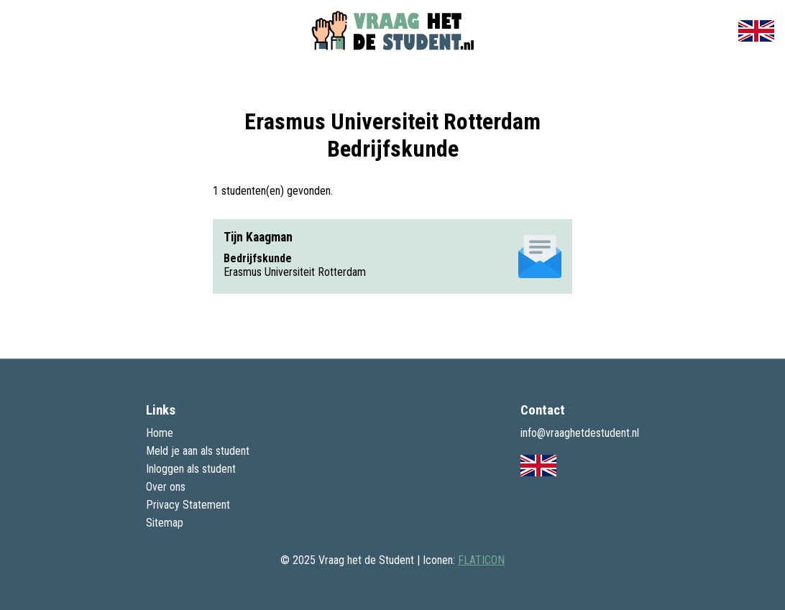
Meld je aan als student (197, 451)
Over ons (165, 487)
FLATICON (481, 560)
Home (159, 433)
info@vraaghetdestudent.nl (579, 433)
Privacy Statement (188, 505)
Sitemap (164, 523)
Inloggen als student (191, 469)
